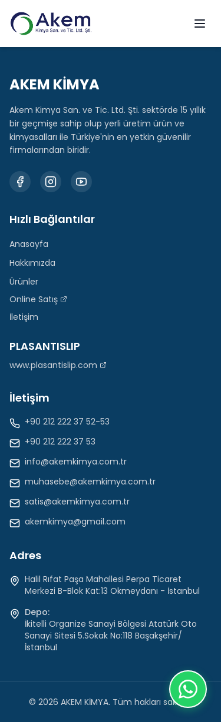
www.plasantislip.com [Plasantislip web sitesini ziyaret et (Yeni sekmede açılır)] (58, 365)
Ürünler (23, 282)
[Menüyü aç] (200, 23)
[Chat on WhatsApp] (188, 689)
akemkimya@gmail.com (75, 521)
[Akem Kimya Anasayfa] (51, 23)
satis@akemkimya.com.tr (77, 501)
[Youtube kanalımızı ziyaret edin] (81, 181)
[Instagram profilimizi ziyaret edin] (50, 181)
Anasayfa (28, 244)
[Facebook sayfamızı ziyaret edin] (20, 181)
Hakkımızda (32, 263)
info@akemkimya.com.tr (76, 461)
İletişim (23, 317)
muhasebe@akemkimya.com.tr (90, 481)
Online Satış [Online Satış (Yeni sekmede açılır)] (38, 299)
